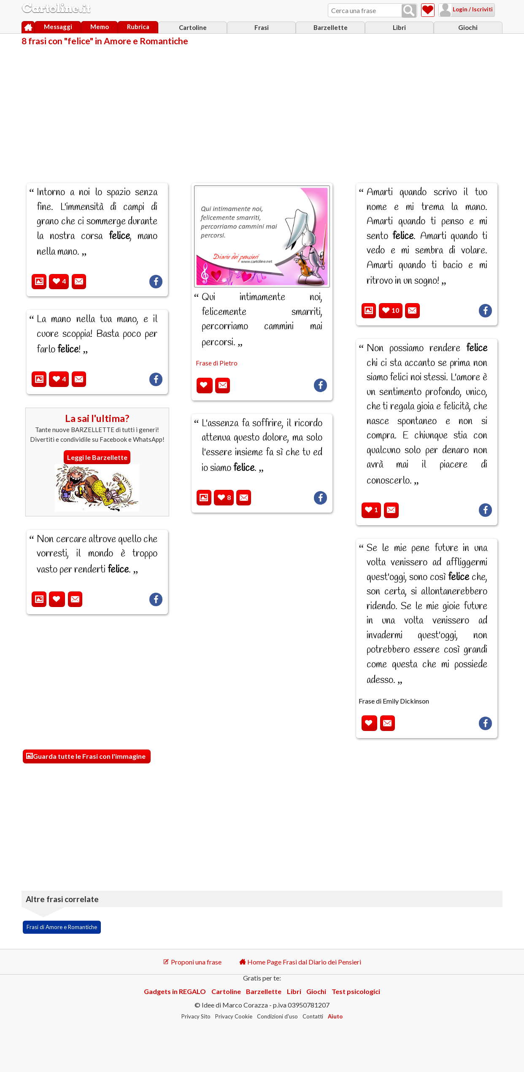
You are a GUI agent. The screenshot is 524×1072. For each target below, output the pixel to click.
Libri (399, 27)
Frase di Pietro (217, 363)
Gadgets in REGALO (175, 991)
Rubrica (138, 26)
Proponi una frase (192, 962)
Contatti (313, 1016)
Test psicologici (356, 991)
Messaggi (58, 26)
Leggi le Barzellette (97, 457)
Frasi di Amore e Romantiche (62, 927)
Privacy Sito (196, 1016)
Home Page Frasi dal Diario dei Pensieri (300, 962)
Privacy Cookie (233, 1016)
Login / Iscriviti (461, 9)
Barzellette (330, 27)
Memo (99, 26)
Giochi (468, 27)
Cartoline (193, 27)
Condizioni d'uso (277, 1016)
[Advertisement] (262, 109)
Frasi (261, 27)
